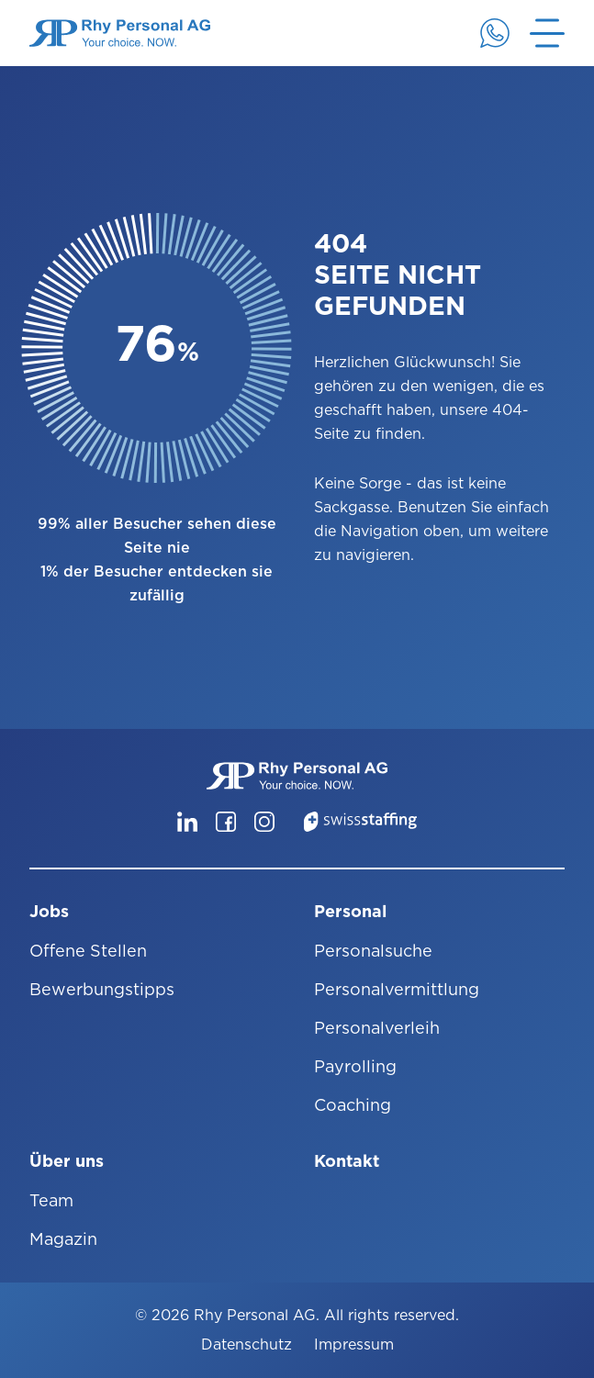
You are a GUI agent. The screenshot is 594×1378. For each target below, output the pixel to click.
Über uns (66, 1161)
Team (51, 1200)
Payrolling (355, 1066)
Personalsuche (373, 950)
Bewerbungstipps (101, 989)
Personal (350, 911)
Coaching (352, 1105)
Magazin (63, 1239)
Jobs (49, 911)
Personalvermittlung (396, 989)
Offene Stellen (88, 950)
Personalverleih (377, 1027)
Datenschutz (246, 1344)
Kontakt (346, 1161)
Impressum (354, 1344)
